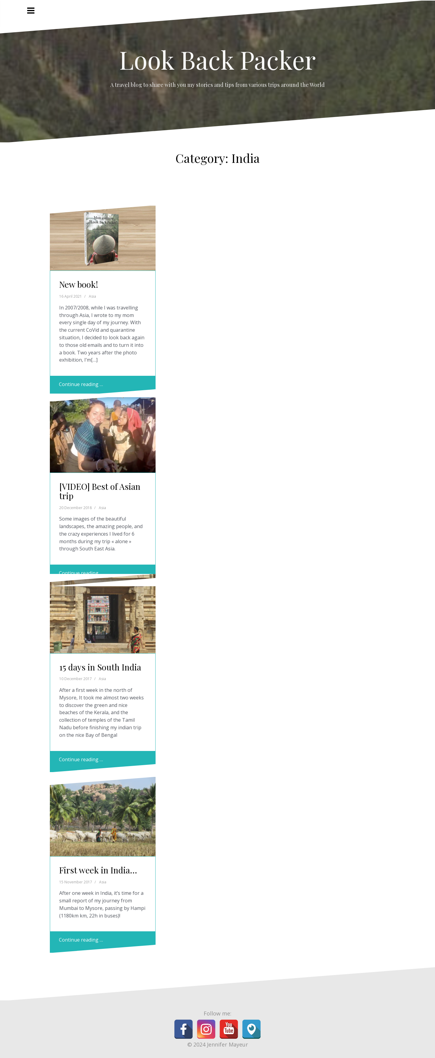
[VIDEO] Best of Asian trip (99, 491)
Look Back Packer (217, 59)
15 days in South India (100, 667)
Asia (92, 296)
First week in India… (98, 870)
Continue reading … (81, 384)
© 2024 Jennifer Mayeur (217, 1044)
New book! (78, 284)
